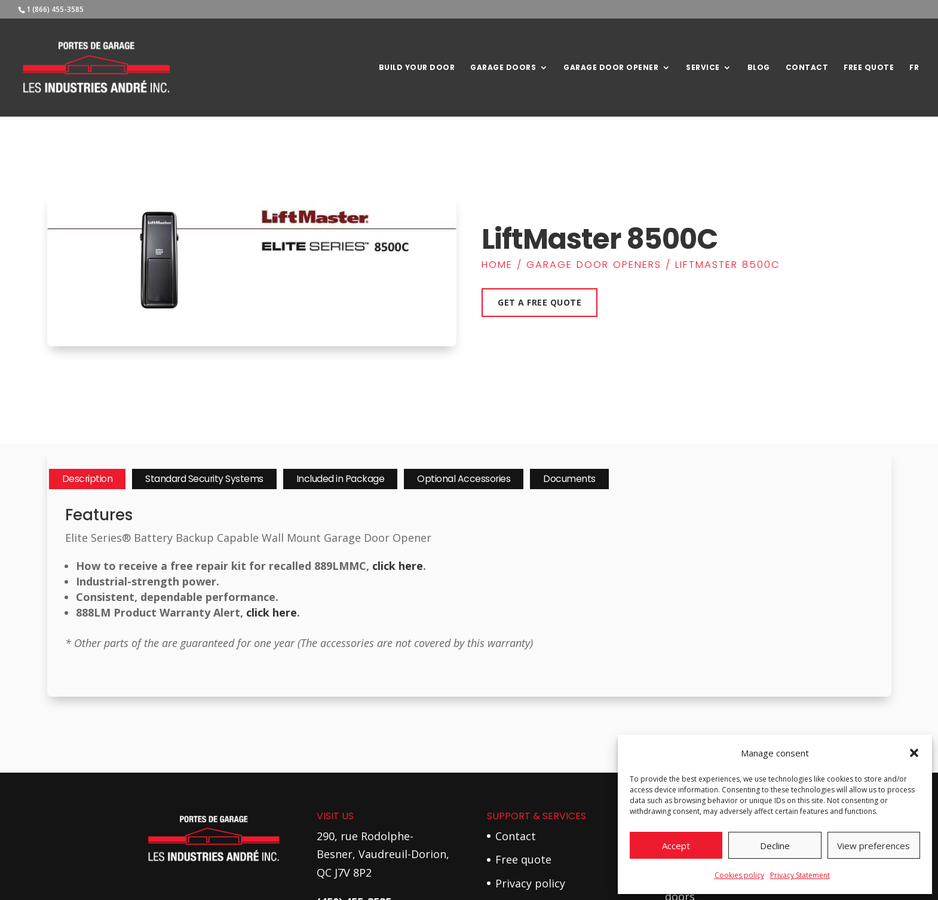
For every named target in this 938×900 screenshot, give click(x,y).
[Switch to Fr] (914, 90)
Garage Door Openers (593, 264)
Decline (775, 846)
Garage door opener (610, 67)
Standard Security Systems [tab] (204, 478)
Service (703, 67)
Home (497, 264)
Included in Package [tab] (340, 478)
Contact (807, 67)
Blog (758, 67)
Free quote (523, 859)
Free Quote (869, 67)
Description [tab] (87, 478)
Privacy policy (530, 883)
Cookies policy (739, 875)
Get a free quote (539, 302)
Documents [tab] (569, 478)
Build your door (417, 67)
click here (397, 566)
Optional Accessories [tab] (463, 478)
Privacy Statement (800, 875)
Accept (676, 846)
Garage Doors (503, 67)
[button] (914, 753)
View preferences (873, 846)
